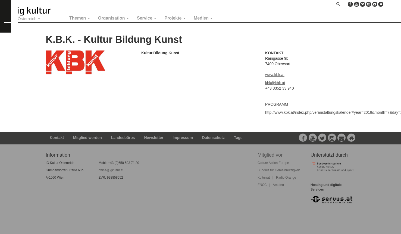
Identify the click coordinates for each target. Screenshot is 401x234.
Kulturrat (264, 177)
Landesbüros (123, 137)
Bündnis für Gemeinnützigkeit (279, 170)
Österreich (29, 18)
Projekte (175, 18)
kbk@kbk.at (275, 83)
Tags (238, 137)
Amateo (278, 185)
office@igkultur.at (111, 170)
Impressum (183, 137)
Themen (79, 18)
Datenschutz (213, 137)
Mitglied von (271, 155)
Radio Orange (286, 177)
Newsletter (154, 137)
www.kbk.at (274, 74)
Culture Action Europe (273, 163)
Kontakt (57, 137)
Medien (203, 18)
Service (146, 18)
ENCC (262, 185)
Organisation (113, 18)
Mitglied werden (87, 137)
